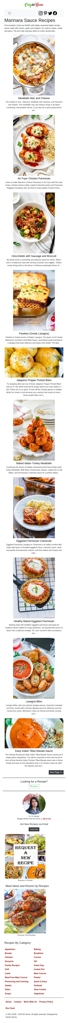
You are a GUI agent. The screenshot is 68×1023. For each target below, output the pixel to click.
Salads (8, 985)
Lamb (7, 973)
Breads (8, 953)
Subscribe (34, 829)
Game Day (39, 965)
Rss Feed (10, 1008)
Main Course (40, 973)
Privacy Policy (46, 1002)
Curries (37, 957)
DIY (35, 961)
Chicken (9, 957)
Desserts (9, 961)
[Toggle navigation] (9, 13)
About (8, 1002)
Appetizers (10, 949)
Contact (17, 1002)
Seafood (38, 985)
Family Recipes (12, 965)
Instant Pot (39, 969)
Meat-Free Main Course (16, 977)
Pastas (37, 977)
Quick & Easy (40, 981)
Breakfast (38, 953)
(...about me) (46, 819)
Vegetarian (39, 993)
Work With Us (30, 1002)
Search (34, 786)
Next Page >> (56, 772)
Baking (37, 949)
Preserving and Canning (16, 981)
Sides (7, 989)
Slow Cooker (40, 989)
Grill (7, 969)
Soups (8, 993)
